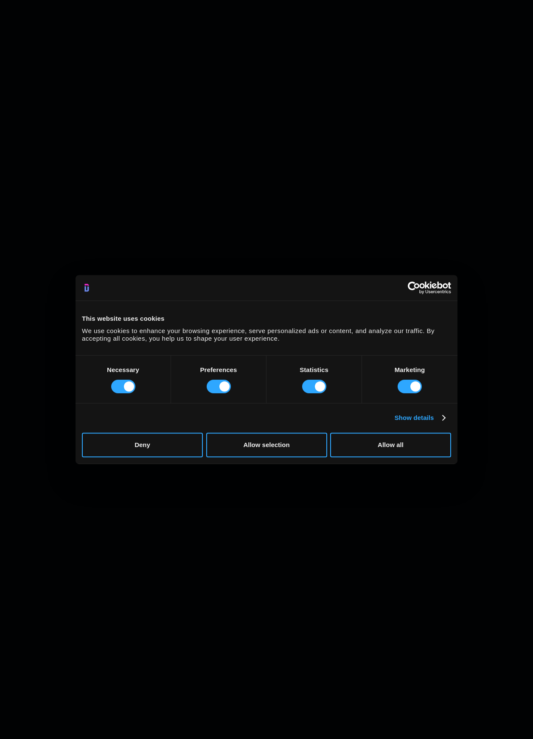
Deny (142, 444)
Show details (414, 417)
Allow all (391, 444)
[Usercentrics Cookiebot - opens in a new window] (414, 287)
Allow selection (266, 444)
